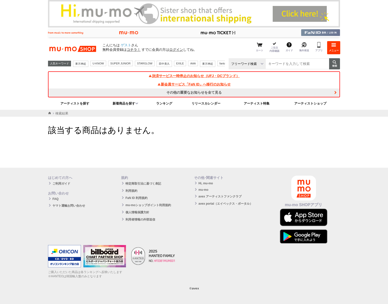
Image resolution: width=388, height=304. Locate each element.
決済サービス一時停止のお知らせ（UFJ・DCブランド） (194, 76)
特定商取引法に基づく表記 (143, 183)
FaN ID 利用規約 (136, 198)
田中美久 (164, 63)
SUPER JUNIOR (120, 63)
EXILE (180, 63)
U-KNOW (98, 63)
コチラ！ (134, 50)
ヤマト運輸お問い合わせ (68, 205)
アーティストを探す (74, 103)
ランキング (164, 103)
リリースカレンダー (206, 103)
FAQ (55, 199)
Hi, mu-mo (205, 183)
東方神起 (80, 63)
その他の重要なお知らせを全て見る (194, 92)
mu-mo (203, 190)
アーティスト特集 (256, 103)
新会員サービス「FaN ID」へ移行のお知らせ (194, 84)
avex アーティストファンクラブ (220, 196)
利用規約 (131, 191)
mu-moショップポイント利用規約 (148, 205)
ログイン (176, 50)
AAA (193, 63)
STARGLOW (144, 63)
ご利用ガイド (61, 183)
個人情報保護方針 (137, 212)
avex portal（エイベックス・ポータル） (225, 203)
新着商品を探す (124, 103)
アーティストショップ (310, 103)
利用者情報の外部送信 (140, 219)
